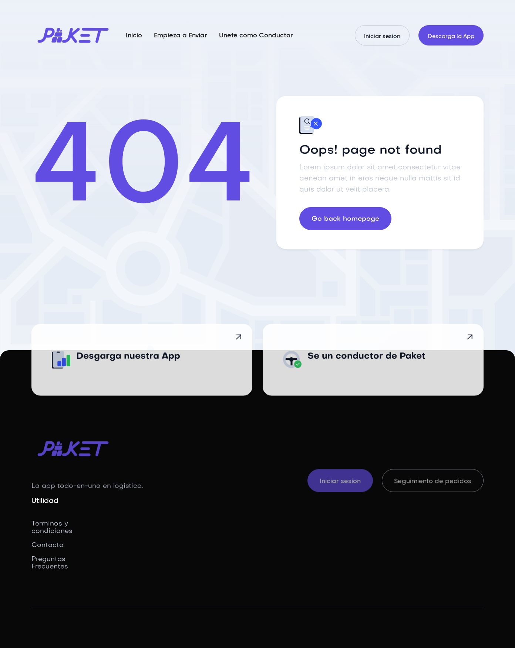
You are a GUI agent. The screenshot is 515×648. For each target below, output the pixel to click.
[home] (73, 35)
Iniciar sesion (382, 36)
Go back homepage (345, 219)
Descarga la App (451, 36)
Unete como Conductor (256, 35)
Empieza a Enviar (180, 35)
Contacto (47, 545)
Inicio (134, 35)
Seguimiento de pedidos (432, 482)
